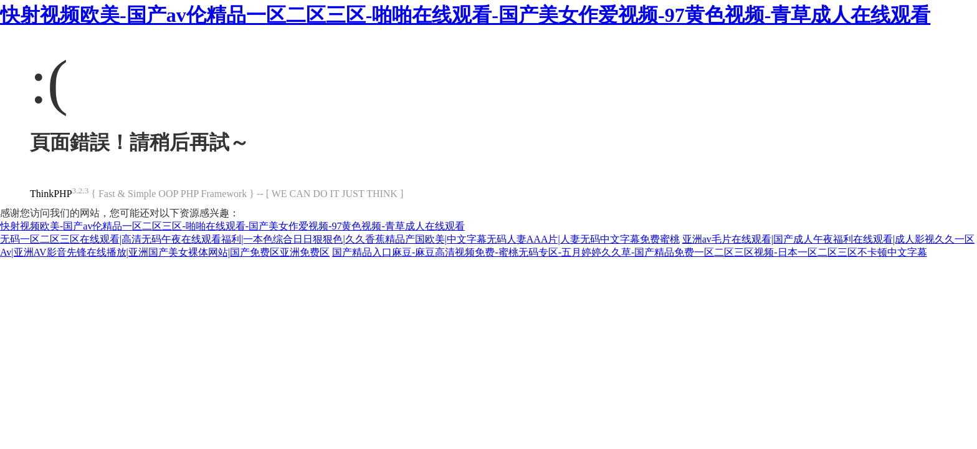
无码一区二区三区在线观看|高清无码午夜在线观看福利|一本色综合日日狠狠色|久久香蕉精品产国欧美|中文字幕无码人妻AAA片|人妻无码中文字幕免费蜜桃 (340, 239)
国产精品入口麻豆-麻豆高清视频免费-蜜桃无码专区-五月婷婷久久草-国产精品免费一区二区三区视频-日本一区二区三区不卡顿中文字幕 (629, 252)
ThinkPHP (51, 193)
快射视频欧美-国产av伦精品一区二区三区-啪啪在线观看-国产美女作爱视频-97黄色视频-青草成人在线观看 (465, 15)
